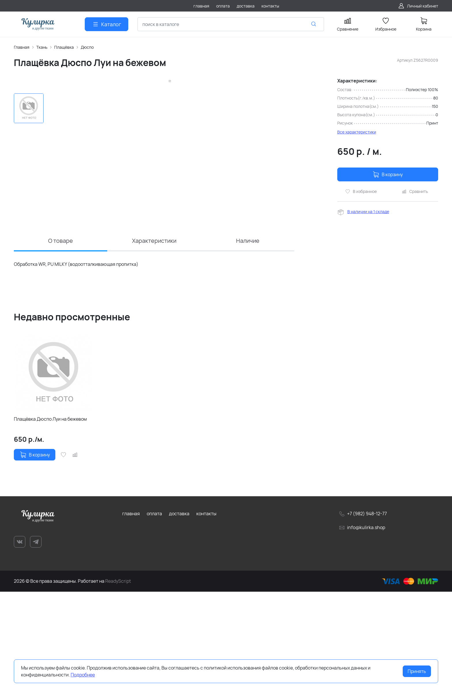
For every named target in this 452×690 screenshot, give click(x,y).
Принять (417, 671)
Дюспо (87, 47)
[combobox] (231, 24)
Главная (21, 47)
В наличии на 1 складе (368, 211)
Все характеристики (356, 132)
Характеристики (154, 339)
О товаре (60, 339)
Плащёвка (64, 47)
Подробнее (83, 675)
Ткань (41, 47)
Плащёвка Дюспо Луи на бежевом (50, 517)
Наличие (247, 339)
